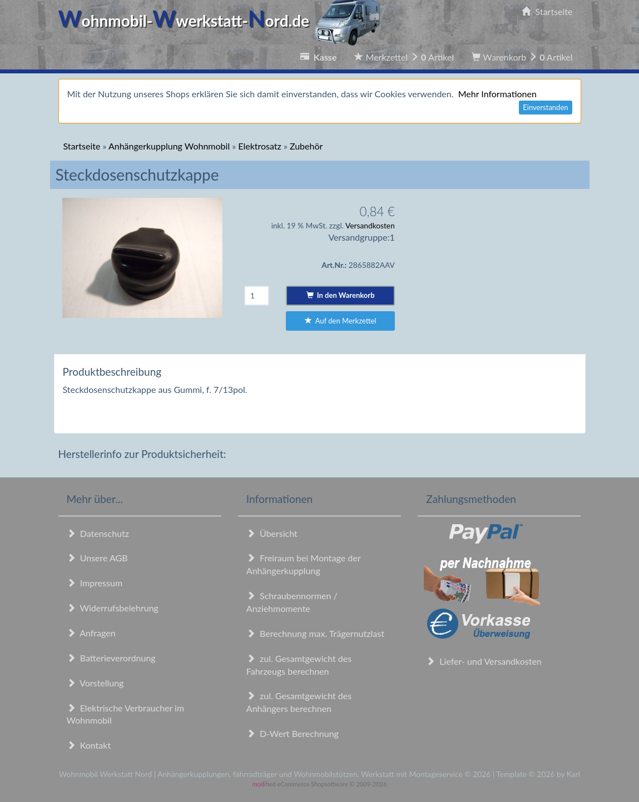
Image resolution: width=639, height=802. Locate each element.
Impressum (95, 582)
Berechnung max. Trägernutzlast (315, 633)
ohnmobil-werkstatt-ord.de (222, 20)
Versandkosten (370, 225)
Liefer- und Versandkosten (484, 661)
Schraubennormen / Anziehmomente (292, 602)
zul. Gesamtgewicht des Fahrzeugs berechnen (298, 664)
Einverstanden (545, 107)
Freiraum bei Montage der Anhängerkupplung (303, 564)
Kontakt (89, 745)
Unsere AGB (97, 557)
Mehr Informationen (497, 93)
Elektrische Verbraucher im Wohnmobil (126, 714)
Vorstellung (95, 683)
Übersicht (272, 533)
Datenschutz (98, 533)
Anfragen (91, 632)
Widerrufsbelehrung (112, 607)
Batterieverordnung (111, 657)
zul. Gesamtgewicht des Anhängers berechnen (298, 702)
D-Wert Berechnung (292, 733)
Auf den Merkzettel (341, 320)
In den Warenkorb (340, 295)
